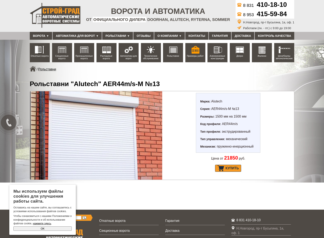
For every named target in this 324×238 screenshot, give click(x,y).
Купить (228, 168)
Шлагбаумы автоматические (284, 57)
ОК (42, 228)
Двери (239, 55)
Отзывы (144, 35)
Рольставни (115, 35)
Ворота (39, 35)
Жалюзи (261, 55)
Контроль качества (274, 35)
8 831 (262, 5)
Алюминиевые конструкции (217, 57)
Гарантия (220, 35)
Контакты (196, 35)
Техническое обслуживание (150, 57)
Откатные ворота (40, 55)
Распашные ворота (106, 57)
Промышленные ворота (84, 57)
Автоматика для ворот (75, 35)
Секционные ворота (62, 57)
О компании (167, 35)
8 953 (262, 14)
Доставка (243, 35)
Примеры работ (195, 55)
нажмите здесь (42, 223)
